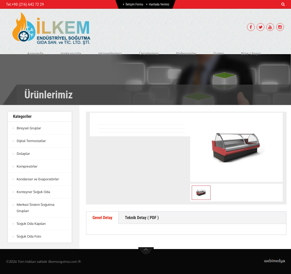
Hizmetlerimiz (110, 53)
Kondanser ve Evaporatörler (38, 179)
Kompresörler (27, 166)
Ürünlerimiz (149, 53)
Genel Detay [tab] (102, 217)
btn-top (146, 250)
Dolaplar (23, 153)
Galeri (218, 53)
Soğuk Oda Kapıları (31, 223)
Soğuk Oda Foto (29, 236)
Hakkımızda (71, 53)
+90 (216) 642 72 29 (28, 4)
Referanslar (186, 53)
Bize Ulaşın (251, 53)
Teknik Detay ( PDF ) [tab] (142, 217)
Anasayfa (35, 53)
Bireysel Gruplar (29, 128)
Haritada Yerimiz (159, 4)
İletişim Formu (134, 4)
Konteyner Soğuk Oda (33, 192)
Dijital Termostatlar (31, 141)
